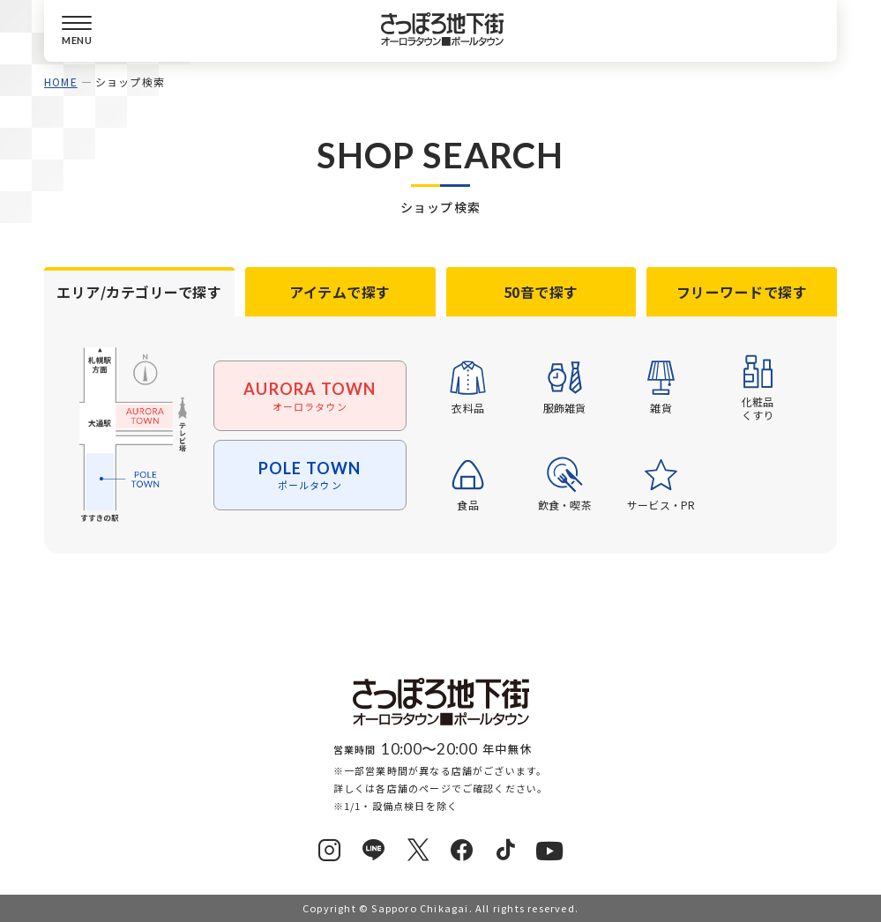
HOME (61, 81)
